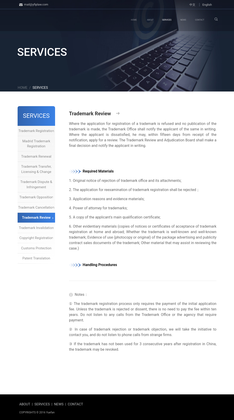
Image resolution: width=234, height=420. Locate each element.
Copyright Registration (36, 238)
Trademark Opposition (36, 197)
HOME (134, 20)
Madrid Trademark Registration (37, 143)
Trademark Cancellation (36, 207)
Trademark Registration (36, 131)
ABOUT (150, 20)
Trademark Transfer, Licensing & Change (37, 169)
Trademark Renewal (37, 156)
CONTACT (199, 20)
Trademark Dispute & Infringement (36, 184)
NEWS (183, 20)
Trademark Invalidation (36, 228)
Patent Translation (37, 258)
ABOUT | (26, 404)
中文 (192, 4)
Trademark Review (37, 217)
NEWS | (61, 404)
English (207, 4)
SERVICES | (44, 404)
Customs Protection (37, 248)
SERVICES (166, 20)
